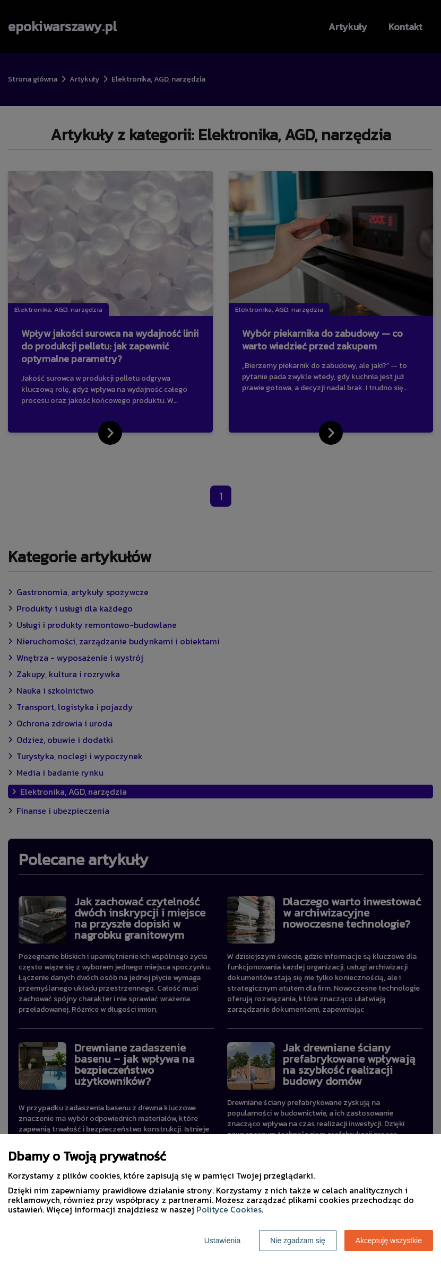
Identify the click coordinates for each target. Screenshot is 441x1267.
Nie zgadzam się (297, 1240)
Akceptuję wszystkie (389, 1240)
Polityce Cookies (229, 1209)
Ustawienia (222, 1240)
